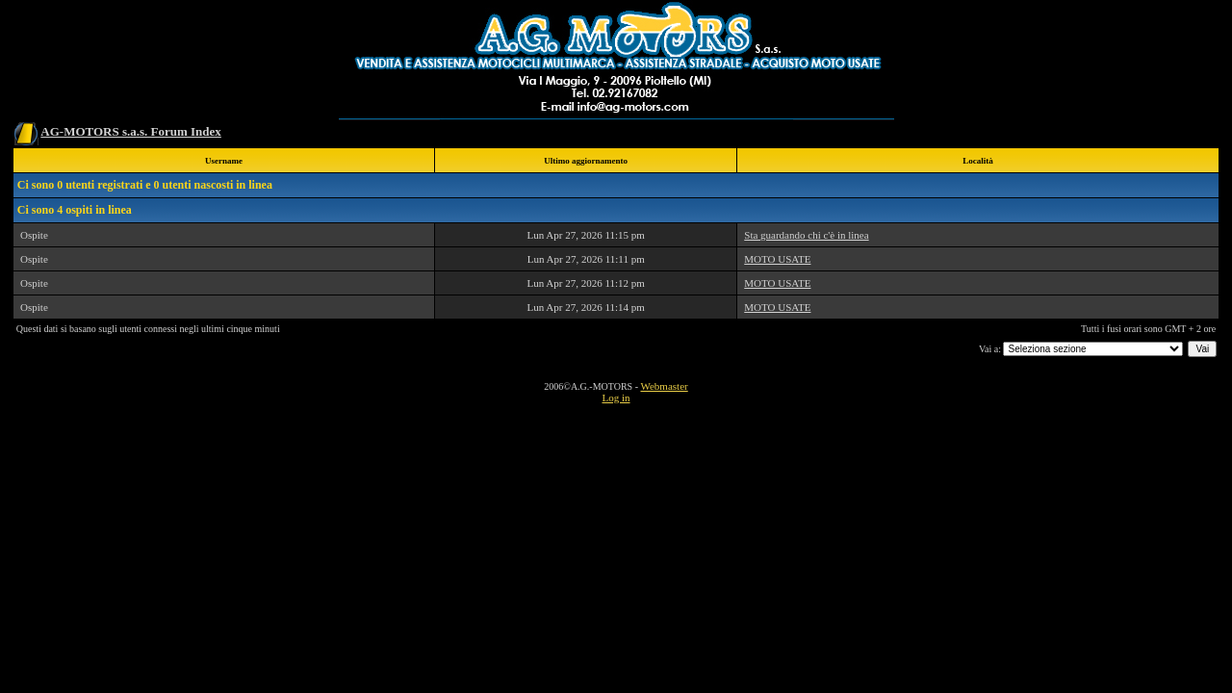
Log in (615, 397)
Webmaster (663, 386)
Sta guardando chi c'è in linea (806, 235)
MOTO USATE (777, 259)
